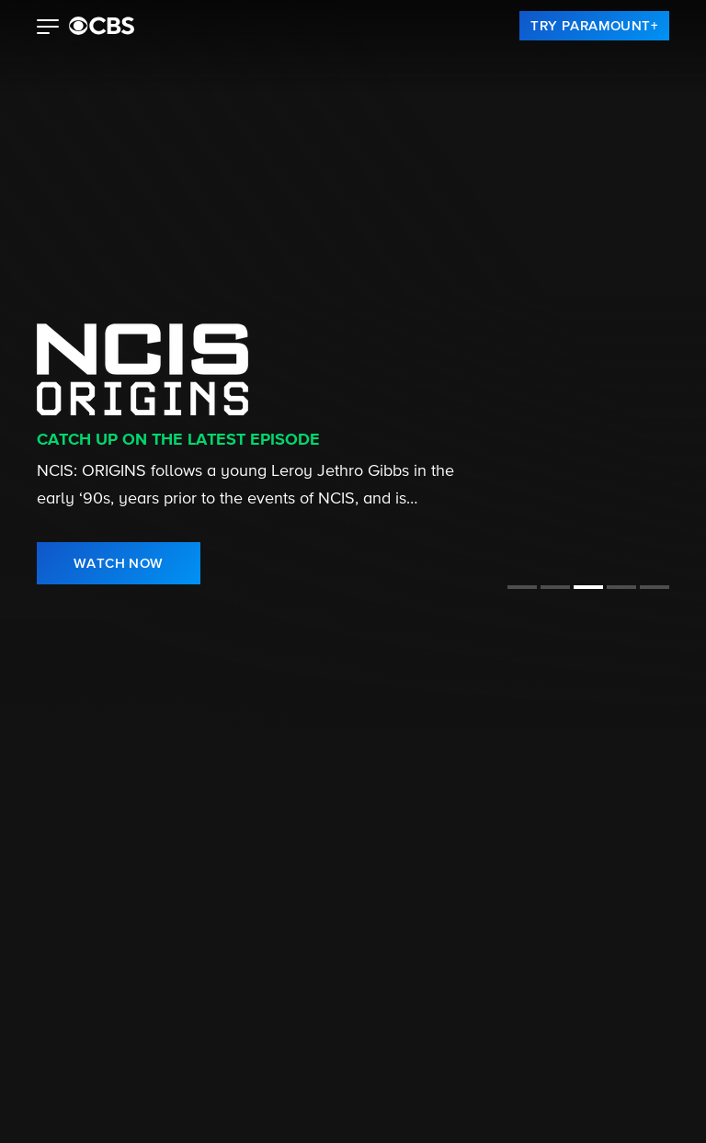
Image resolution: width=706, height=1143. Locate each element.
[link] (594, 25)
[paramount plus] (101, 26)
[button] (48, 28)
